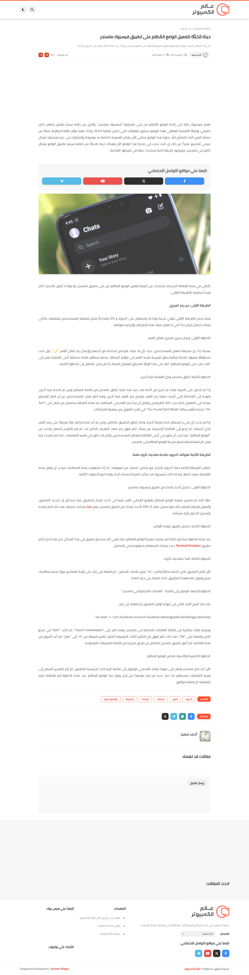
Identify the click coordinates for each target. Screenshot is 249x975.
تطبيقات (161, 699)
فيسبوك (134, 9)
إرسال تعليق (197, 783)
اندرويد (85, 9)
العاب (96, 9)
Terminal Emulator (188, 546)
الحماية (120, 9)
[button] (191, 716)
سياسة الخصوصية (113, 933)
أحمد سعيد (196, 55)
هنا (89, 507)
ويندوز (162, 9)
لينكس (108, 9)
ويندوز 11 (148, 9)
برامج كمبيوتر (177, 9)
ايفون (73, 9)
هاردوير (48, 9)
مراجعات (61, 9)
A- (41, 55)
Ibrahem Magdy (60, 968)
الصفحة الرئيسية (202, 28)
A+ (46, 55)
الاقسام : (224, 933)
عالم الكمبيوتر (192, 968)
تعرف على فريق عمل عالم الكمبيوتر (103, 917)
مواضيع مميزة (111, 699)
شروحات (145, 699)
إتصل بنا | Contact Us (111, 925)
